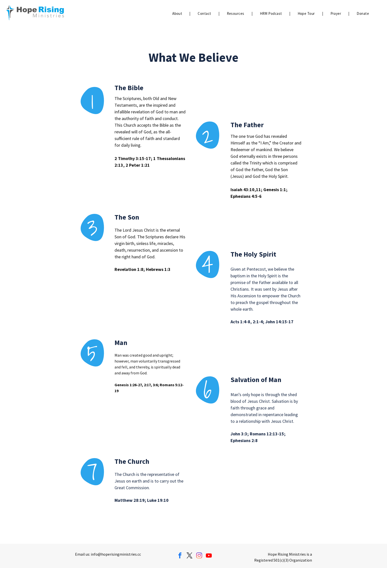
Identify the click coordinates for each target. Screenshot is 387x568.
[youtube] (208, 556)
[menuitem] (177, 14)
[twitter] (189, 556)
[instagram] (199, 556)
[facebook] (179, 556)
